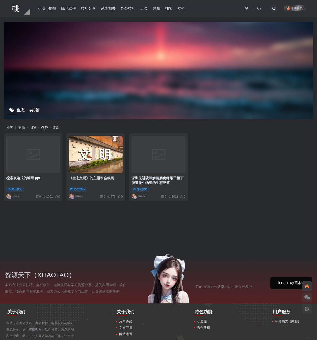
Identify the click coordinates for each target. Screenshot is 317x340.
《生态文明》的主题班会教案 (91, 178)
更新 (21, 128)
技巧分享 (88, 8)
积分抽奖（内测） (288, 274)
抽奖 (169, 8)
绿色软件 (68, 8)
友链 (181, 8)
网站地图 (125, 287)
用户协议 (125, 274)
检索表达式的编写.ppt (23, 178)
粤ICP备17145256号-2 (244, 333)
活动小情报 (47, 8)
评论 (55, 128)
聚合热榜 (203, 281)
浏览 (32, 128)
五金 (144, 8)
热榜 (156, 8)
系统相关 (108, 8)
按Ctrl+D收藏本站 (291, 236)
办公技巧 (128, 8)
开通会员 (295, 8)
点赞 (44, 128)
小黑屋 (202, 274)
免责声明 (125, 281)
